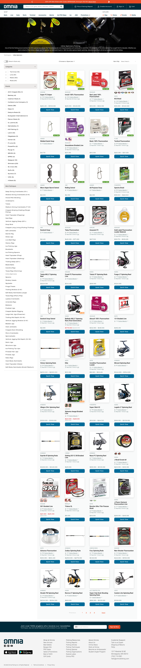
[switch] (6, 61)
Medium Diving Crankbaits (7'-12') (18, 207)
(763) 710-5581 (116, 656)
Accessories (42, 15)
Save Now (92, 2)
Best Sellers (47, 645)
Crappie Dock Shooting (14, 330)
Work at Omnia (94, 647)
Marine (51, 15)
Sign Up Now (114, 627)
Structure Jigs (11, 345)
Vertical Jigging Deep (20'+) (16, 221)
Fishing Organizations (74, 652)
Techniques (7, 55)
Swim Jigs (9, 342)
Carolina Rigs (10, 268)
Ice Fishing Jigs (11, 246)
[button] (20, 66)
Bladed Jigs (10, 324)
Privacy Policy (51, 665)
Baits (5, 15)
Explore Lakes (71, 654)
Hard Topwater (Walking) (15, 258)
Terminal (32, 15)
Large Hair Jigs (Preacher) (15, 314)
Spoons (8, 277)
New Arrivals (47, 642)
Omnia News (93, 645)
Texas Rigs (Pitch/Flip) (14, 296)
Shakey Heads (11, 280)
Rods (18, 15)
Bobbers (9, 305)
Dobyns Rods (94, 548)
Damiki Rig (10, 234)
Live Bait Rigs (11, 240)
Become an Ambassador (97, 649)
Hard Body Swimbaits (14, 361)
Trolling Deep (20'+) (13, 261)
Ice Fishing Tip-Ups (13, 348)
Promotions (85, 15)
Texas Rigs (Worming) (14, 271)
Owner (42, 138)
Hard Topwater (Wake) (14, 364)
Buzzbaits (9, 249)
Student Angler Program (97, 652)
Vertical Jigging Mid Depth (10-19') (18, 339)
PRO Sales (47, 649)
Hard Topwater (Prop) (14, 255)
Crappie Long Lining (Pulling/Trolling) (20, 227)
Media (133, 15)
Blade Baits (10, 265)
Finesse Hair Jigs (12, 352)
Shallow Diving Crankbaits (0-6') (18, 195)
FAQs (113, 647)
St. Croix (43, 360)
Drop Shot (9, 224)
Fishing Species (71, 649)
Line (11, 15)
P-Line (116, 138)
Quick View (50, 110)
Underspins (10, 201)
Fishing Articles (71, 645)
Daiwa (42, 272)
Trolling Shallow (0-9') (14, 289)
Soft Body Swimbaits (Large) (16, 293)
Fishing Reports (71, 642)
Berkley (67, 504)
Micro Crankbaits (12, 333)
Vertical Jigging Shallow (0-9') (17, 320)
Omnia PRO (70, 656)
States (114, 15)
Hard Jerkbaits (11, 327)
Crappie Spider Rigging (14, 311)
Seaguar (67, 92)
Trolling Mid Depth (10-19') (15, 317)
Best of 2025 (47, 654)
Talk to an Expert (117, 642)
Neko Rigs (9, 358)
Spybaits (9, 283)
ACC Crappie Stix (95, 590)
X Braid (67, 453)
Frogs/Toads (10, 286)
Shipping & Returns (118, 645)
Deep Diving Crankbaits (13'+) (16, 191)
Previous (72, 613)
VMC (66, 185)
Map (105, 15)
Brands (123, 15)
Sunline (42, 92)
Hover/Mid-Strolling (13, 198)
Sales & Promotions (50, 652)
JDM (76, 15)
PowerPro (117, 185)
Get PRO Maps (61, 15)
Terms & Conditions (38, 665)
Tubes (8, 204)
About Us (92, 642)
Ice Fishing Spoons (13, 252)
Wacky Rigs (10, 243)
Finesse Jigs (10, 355)
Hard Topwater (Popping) (15, 215)
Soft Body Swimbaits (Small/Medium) (20, 367)
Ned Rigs (9, 218)
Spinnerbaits (10, 336)
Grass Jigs (9, 237)
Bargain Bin (47, 647)
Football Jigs (10, 308)
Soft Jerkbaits (11, 231)
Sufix (116, 96)
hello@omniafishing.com (120, 659)
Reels (24, 15)
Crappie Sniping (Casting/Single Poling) (18, 211)
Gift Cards (46, 656)
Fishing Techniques (73, 647)
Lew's (116, 590)
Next (103, 613)
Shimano (117, 360)
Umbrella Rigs (11, 302)
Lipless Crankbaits (12, 299)
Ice (71, 15)
